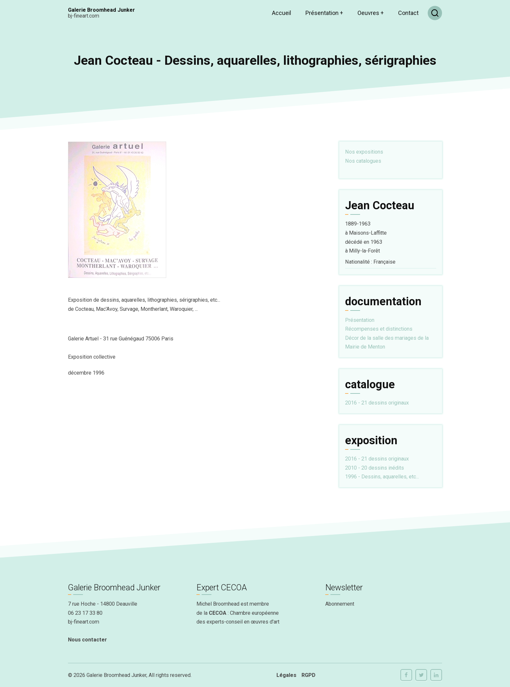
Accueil (281, 12)
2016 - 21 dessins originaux (377, 403)
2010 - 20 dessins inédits (374, 468)
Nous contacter (87, 640)
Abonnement (339, 604)
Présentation (324, 12)
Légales (286, 675)
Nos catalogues (363, 161)
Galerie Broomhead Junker (101, 10)
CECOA (217, 613)
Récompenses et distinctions (378, 329)
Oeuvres (370, 12)
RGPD (308, 675)
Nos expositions (364, 152)
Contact (408, 12)
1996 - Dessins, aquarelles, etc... (382, 477)
